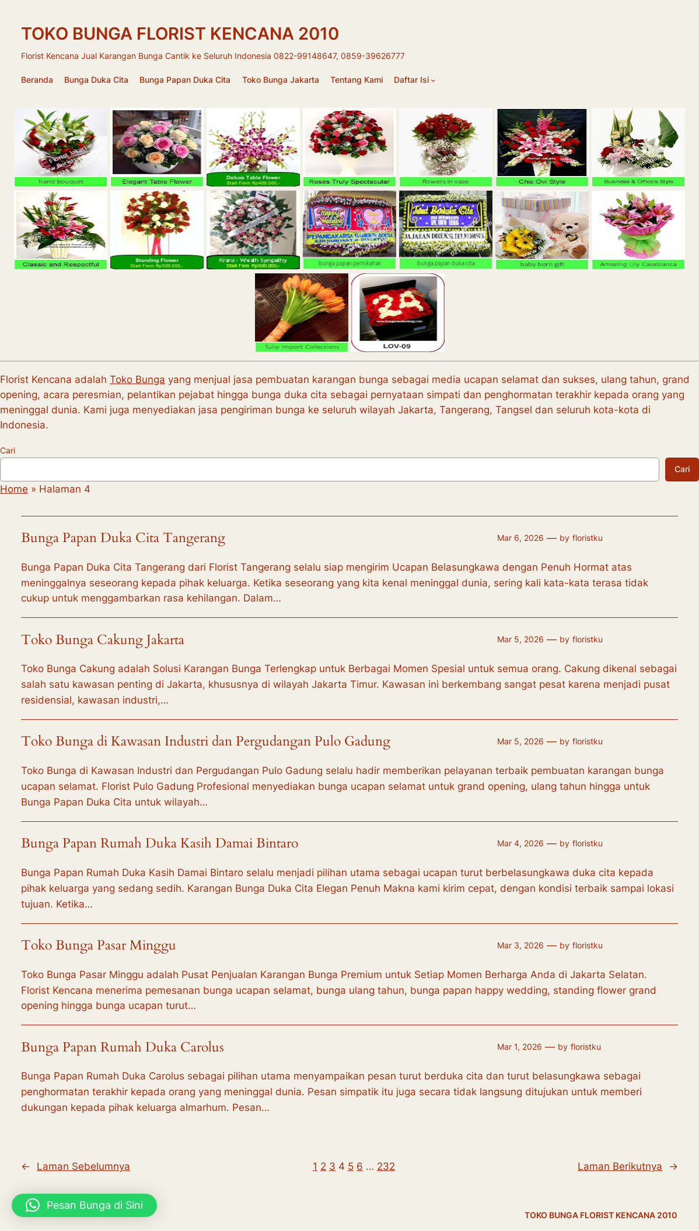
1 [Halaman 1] (315, 1166)
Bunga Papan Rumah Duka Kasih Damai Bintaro (159, 843)
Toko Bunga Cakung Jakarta (102, 640)
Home (14, 489)
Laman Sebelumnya (75, 1166)
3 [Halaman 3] (332, 1166)
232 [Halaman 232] (386, 1166)
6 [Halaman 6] (360, 1166)
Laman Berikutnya (628, 1166)
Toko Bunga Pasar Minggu (98, 945)
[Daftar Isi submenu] (433, 80)
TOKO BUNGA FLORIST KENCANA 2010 (180, 33)
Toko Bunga (137, 379)
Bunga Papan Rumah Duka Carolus (122, 1047)
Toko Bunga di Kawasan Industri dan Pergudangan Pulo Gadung (205, 741)
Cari (7, 450)
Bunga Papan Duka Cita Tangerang (123, 538)
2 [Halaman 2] (323, 1166)
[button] (84, 1205)
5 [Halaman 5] (351, 1166)
